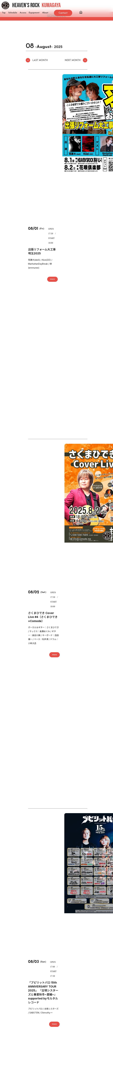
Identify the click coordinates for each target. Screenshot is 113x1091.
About (45, 13)
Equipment (34, 13)
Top (4, 13)
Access (23, 13)
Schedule (12, 13)
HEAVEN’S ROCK (36, 5)
